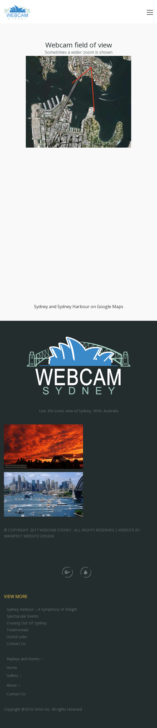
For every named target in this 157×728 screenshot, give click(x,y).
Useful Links (17, 637)
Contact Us (16, 644)
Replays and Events (23, 658)
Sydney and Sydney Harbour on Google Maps (78, 306)
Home (12, 667)
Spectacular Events (23, 616)
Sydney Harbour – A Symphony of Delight (42, 609)
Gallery (12, 675)
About (12, 685)
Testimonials (17, 630)
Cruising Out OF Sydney (27, 623)
